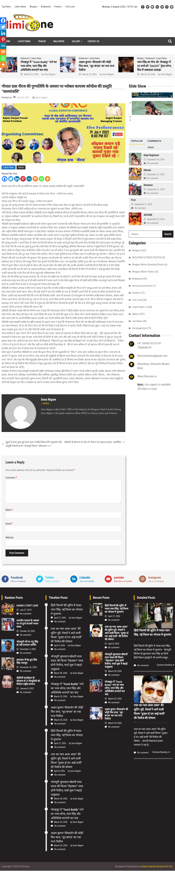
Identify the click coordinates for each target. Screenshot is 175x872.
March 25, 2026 (89, 74)
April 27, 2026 (60, 617)
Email (9, 523)
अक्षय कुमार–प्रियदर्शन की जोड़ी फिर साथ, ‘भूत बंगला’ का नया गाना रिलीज (155, 66)
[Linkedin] (17, 179)
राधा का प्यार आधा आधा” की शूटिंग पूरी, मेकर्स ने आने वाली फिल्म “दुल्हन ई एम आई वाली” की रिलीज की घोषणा (116, 633)
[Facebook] (4, 179)
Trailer (42, 41)
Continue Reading (164, 665)
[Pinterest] (23, 179)
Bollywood (46, 6)
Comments (154, 140)
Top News (6, 6)
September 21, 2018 (155, 174)
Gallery (76, 41)
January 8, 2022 (27, 688)
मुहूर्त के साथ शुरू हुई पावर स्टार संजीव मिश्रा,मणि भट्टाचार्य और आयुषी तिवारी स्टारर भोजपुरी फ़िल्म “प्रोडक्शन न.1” (34, 444)
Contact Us (93, 41)
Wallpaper (58, 41)
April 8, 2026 (59, 645)
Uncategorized (139, 327)
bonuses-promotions (142, 285)
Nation (21, 167)
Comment (11, 477)
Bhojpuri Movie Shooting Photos (148, 264)
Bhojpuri (33, 6)
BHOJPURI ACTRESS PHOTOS (147, 257)
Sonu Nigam (108, 74)
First (133, 199)
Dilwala (147, 169)
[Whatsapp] (41, 179)
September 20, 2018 (155, 159)
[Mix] (35, 179)
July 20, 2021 (23, 97)
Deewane (148, 184)
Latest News (20, 6)
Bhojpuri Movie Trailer (143, 271)
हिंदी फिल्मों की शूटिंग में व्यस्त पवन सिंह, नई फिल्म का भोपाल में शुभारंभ (67, 609)
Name (9, 509)
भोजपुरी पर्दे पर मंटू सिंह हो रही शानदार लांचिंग (27, 643)
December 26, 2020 (28, 667)
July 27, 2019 (25, 610)
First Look (70, 6)
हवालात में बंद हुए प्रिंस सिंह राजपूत (27, 661)
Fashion (58, 6)
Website (10, 537)
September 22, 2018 (155, 219)
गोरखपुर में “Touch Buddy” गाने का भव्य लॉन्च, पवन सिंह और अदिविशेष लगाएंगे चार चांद (97, 66)
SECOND (148, 214)
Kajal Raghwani (151, 154)
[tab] (137, 141)
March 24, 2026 (148, 74)
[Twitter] (11, 179)
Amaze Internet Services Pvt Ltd (156, 866)
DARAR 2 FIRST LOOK (27, 605)
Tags (150, 147)
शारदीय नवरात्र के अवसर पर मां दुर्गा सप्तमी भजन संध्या (28, 623)
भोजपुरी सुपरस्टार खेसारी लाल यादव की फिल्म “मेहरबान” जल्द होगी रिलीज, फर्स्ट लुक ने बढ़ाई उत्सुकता (116, 660)
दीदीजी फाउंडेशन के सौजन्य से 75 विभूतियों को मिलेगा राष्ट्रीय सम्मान (28, 681)
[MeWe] (29, 179)
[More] (47, 179)
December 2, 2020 (28, 649)
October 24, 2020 (27, 631)
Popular (137, 140)
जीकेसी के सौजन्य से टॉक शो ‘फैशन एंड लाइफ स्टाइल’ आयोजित (92, 442)
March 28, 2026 (60, 673)
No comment (152, 163)
